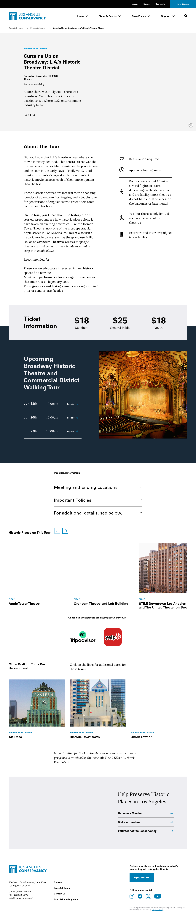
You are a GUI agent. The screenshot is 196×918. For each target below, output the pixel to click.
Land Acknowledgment (66, 901)
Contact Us (59, 895)
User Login (160, 4)
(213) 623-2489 (23, 893)
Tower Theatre (34, 228)
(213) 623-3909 (20, 896)
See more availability (34, 84)
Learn (80, 16)
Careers (58, 884)
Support (166, 16)
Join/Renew (183, 4)
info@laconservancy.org (21, 899)
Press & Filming (62, 889)
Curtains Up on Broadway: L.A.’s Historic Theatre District (78, 28)
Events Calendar (37, 28)
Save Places (139, 16)
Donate (146, 4)
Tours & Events (108, 16)
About (135, 4)
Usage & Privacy (157, 911)
